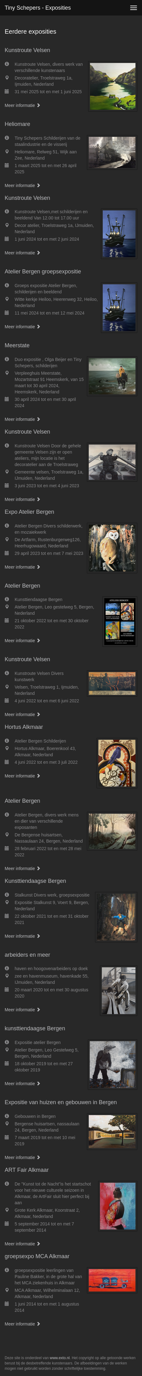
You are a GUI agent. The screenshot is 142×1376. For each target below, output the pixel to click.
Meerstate (17, 345)
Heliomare (17, 124)
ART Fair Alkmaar (27, 1170)
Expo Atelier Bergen (29, 512)
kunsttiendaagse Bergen (35, 1028)
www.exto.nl (60, 1358)
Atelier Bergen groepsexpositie (43, 271)
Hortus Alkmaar (24, 727)
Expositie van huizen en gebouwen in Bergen (61, 1102)
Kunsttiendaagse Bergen (35, 881)
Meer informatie (22, 105)
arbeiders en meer (27, 955)
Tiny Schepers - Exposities (38, 8)
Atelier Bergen (22, 586)
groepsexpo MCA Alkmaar (37, 1256)
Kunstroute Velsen (27, 50)
